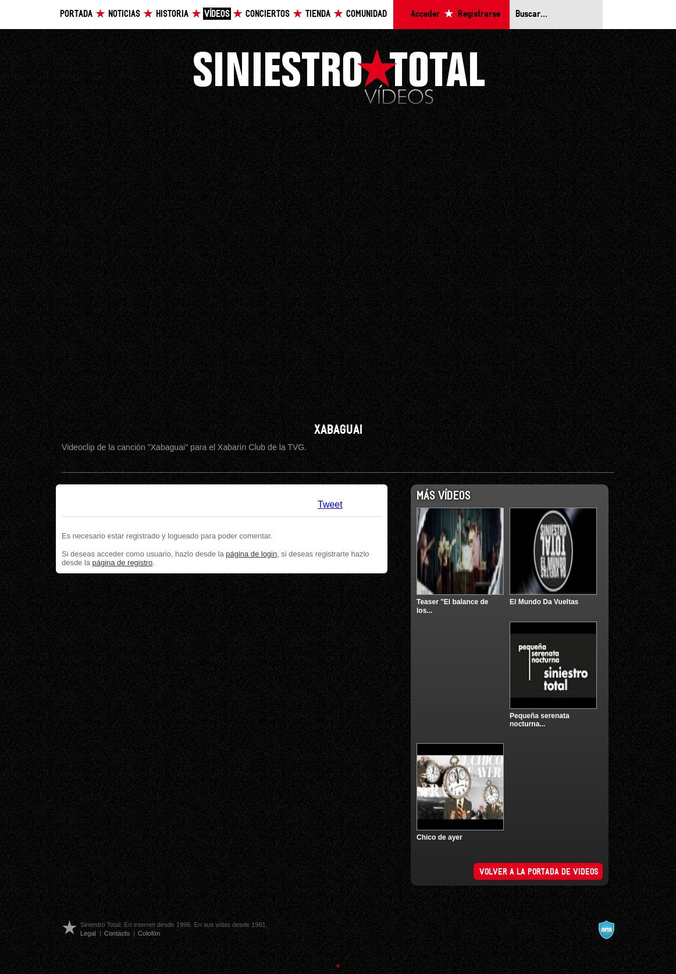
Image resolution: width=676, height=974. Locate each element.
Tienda (317, 14)
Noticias (124, 14)
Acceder (425, 14)
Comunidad (366, 14)
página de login (251, 554)
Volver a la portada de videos (539, 872)
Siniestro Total (339, 76)
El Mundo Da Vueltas (544, 602)
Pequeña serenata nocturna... (540, 720)
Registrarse (479, 14)
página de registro (122, 562)
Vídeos (217, 14)
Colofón (149, 933)
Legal (88, 933)
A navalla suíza (606, 930)
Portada (76, 14)
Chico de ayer (439, 837)
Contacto (117, 933)
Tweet (330, 504)
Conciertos (268, 14)
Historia (172, 14)
